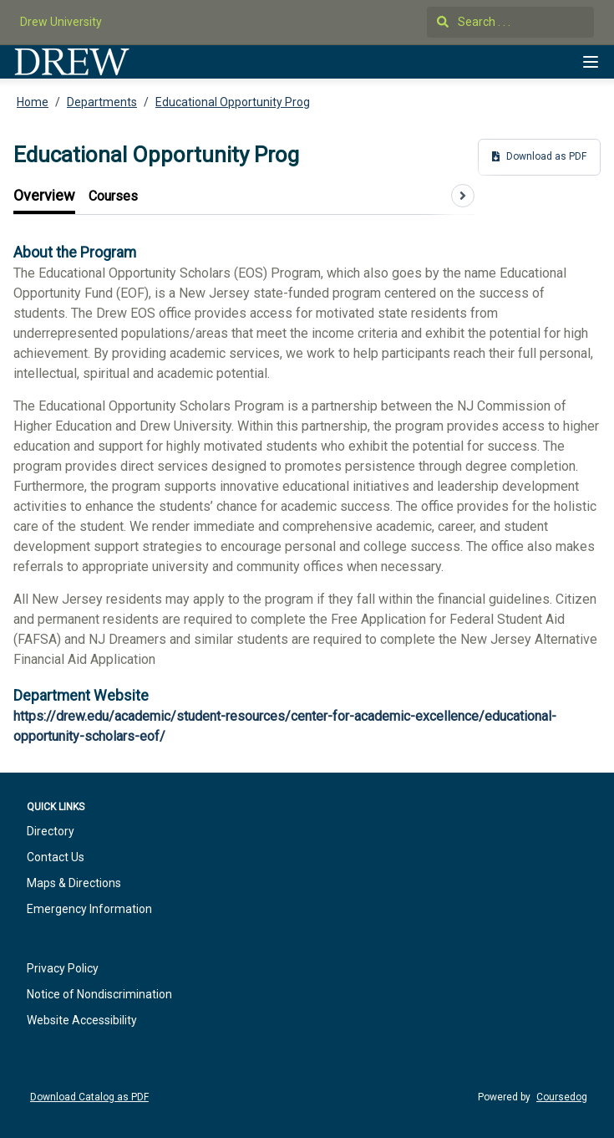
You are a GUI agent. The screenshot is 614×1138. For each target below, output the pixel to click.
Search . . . (473, 21)
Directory (50, 831)
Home (32, 102)
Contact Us (55, 857)
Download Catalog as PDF (89, 1097)
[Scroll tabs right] (462, 195)
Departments (102, 102)
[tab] (44, 196)
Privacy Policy (63, 968)
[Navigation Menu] (590, 62)
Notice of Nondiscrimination (99, 994)
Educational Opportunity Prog (232, 102)
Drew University (61, 21)
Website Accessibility (82, 1020)
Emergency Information (89, 909)
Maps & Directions (74, 883)
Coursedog (561, 1097)
